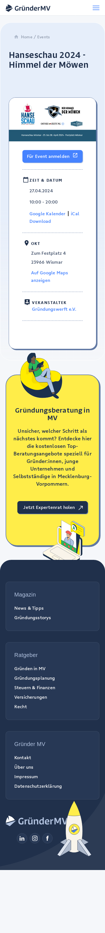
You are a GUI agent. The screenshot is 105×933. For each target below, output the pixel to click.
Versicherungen (30, 697)
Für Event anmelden (48, 156)
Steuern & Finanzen (34, 687)
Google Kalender (47, 214)
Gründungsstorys (32, 617)
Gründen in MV (30, 668)
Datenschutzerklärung (38, 786)
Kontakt (22, 757)
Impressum (26, 776)
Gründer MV (29, 744)
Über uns (23, 767)
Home (23, 37)
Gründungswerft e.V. (54, 309)
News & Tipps (29, 608)
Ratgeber (26, 655)
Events (43, 36)
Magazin (25, 594)
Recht (20, 706)
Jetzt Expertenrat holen (49, 507)
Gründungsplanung (34, 678)
